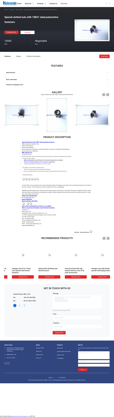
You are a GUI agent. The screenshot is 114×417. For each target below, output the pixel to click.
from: (55, 314)
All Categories (60, 358)
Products (11, 9)
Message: (56, 293)
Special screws (60, 355)
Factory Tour (39, 351)
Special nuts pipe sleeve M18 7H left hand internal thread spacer (16, 270)
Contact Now (59, 332)
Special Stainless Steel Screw (64, 351)
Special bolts (60, 348)
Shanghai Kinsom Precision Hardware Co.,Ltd (19, 416)
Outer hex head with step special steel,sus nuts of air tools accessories (95, 270)
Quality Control (39, 354)
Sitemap (50, 377)
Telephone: (56, 323)
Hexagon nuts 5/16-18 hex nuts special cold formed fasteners (42, 270)
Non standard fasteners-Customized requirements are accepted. (48, 160)
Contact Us (38, 358)
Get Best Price (11, 32)
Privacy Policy (62, 377)
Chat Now (27, 32)
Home (6, 9)
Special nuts (19, 9)
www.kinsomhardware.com (28, 225)
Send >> (83, 369)
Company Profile (40, 348)
